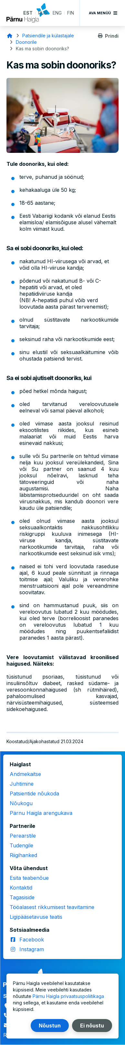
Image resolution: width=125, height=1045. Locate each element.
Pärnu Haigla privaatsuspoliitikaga (68, 996)
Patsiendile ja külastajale (48, 35)
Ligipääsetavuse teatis (36, 917)
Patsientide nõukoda (34, 793)
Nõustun (50, 1025)
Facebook (31, 939)
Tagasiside (22, 897)
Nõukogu (21, 803)
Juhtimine (22, 784)
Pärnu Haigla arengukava (41, 813)
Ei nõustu (92, 1025)
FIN (70, 13)
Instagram (31, 949)
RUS (42, 13)
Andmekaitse (25, 774)
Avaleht (9, 35)
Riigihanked (23, 855)
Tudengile (21, 845)
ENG (57, 13)
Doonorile (26, 42)
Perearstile (23, 835)
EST (28, 13)
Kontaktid (21, 887)
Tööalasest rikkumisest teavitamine (52, 907)
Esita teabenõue (29, 878)
